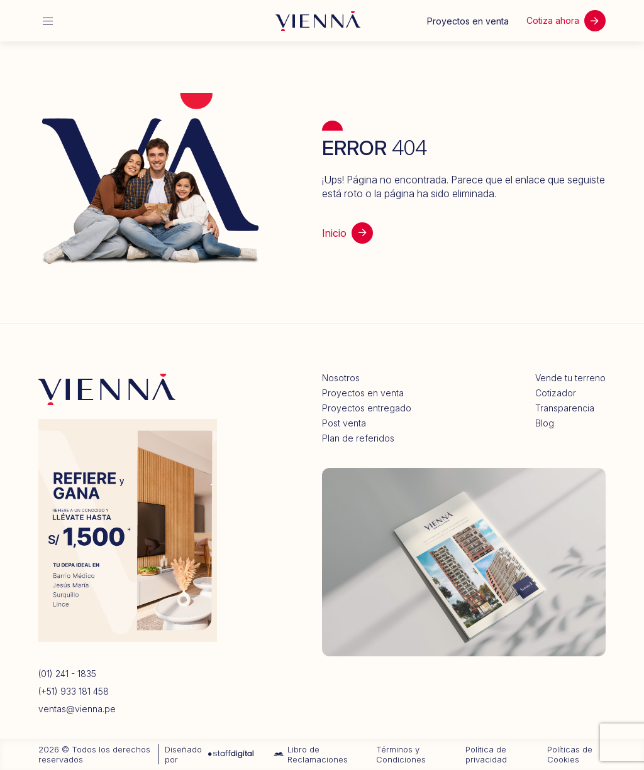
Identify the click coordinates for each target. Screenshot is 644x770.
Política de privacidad (486, 754)
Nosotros (341, 378)
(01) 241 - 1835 (67, 674)
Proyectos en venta (363, 393)
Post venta (344, 423)
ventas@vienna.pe (77, 709)
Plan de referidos (358, 438)
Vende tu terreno (570, 378)
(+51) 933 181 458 (73, 691)
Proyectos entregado (366, 408)
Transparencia (564, 408)
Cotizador (555, 393)
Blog (544, 423)
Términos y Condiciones (401, 754)
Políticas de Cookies (569, 754)
